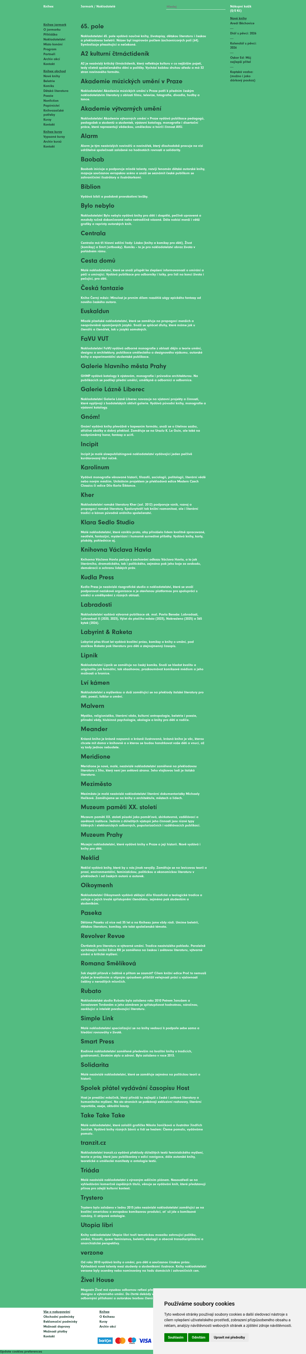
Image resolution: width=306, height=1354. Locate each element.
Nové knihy (51, 76)
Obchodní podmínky (58, 1316)
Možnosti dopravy (56, 1326)
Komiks (48, 86)
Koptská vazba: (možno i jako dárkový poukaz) (242, 76)
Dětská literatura (55, 91)
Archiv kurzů (52, 141)
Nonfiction (51, 100)
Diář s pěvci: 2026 (243, 33)
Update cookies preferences (21, 1351)
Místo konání (53, 44)
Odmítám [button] (198, 1337)
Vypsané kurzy (54, 136)
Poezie (48, 96)
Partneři (49, 54)
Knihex (48, 6)
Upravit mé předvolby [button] (229, 1337)
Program (49, 49)
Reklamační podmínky (60, 1321)
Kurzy (47, 119)
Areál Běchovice (242, 23)
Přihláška (50, 34)
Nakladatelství (54, 39)
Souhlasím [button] (176, 1337)
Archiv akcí (51, 59)
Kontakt (49, 64)
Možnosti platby (55, 1331)
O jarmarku (52, 29)
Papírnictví (51, 105)
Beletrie (49, 81)
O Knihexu (107, 1316)
